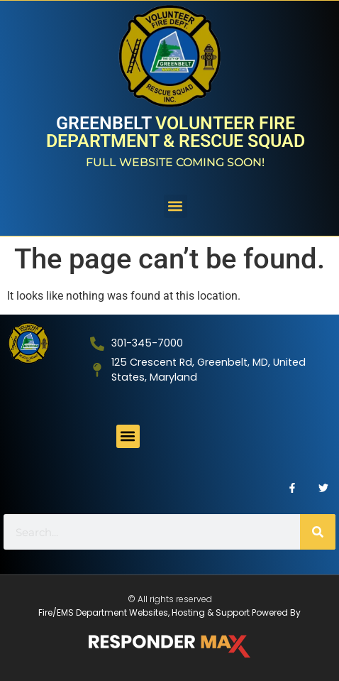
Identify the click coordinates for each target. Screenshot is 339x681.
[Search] (317, 532)
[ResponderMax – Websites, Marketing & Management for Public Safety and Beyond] (169, 646)
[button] (175, 206)
